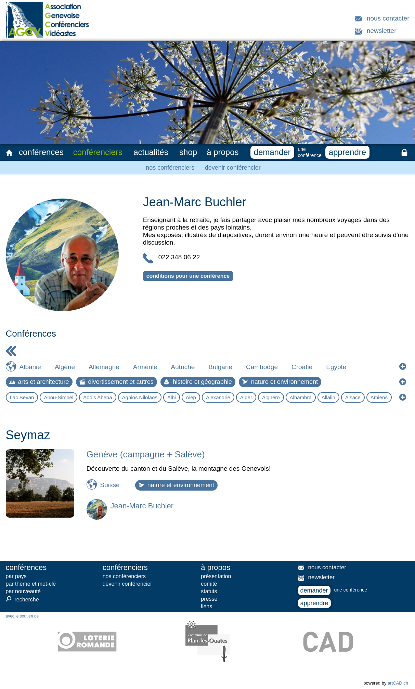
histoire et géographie (198, 381)
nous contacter (388, 18)
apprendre (347, 152)
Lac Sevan (22, 397)
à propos (222, 152)
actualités (150, 152)
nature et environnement (280, 381)
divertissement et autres (116, 381)
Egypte (336, 366)
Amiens (379, 397)
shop (188, 152)
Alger (246, 397)
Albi (171, 397)
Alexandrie (218, 397)
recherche (22, 599)
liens (206, 606)
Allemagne (104, 366)
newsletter (382, 30)
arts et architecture (39, 381)
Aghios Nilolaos (139, 397)
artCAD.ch (398, 683)
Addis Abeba (97, 397)
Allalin (328, 397)
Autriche (183, 366)
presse (209, 599)
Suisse (110, 485)
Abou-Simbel (58, 397)
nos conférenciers (170, 167)
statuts (209, 591)
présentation (216, 576)
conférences (41, 152)
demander (272, 152)
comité (209, 584)
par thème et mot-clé (31, 584)
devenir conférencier (233, 167)
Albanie (30, 366)
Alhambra (301, 397)
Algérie (65, 366)
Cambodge (262, 366)
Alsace (353, 397)
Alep (191, 397)
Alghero (271, 397)
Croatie (301, 366)
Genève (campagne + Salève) (146, 454)
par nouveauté (23, 591)
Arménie (145, 366)
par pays (16, 576)
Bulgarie (220, 366)
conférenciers (97, 152)
